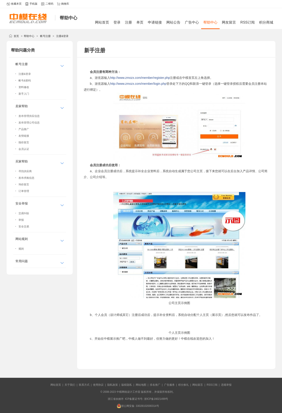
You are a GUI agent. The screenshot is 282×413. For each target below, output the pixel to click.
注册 (128, 22)
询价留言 (24, 184)
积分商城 (266, 22)
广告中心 (192, 22)
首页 (16, 36)
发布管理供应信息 (29, 116)
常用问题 (21, 261)
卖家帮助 (21, 106)
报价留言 (24, 142)
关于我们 (70, 384)
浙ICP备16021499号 (156, 398)
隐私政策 (112, 384)
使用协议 (98, 384)
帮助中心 (210, 22)
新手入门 (24, 93)
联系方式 (84, 384)
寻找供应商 (25, 171)
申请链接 (155, 22)
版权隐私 (126, 384)
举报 (21, 219)
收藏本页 (16, 3)
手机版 (33, 3)
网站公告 (173, 22)
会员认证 (24, 149)
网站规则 (21, 239)
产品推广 (24, 129)
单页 (139, 22)
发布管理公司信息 (29, 122)
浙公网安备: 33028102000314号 (138, 406)
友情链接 (24, 135)
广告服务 (169, 384)
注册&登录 (62, 36)
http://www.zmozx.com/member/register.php (140, 77)
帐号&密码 (25, 80)
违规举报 (226, 384)
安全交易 (24, 226)
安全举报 (21, 203)
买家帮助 (21, 161)
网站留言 (197, 384)
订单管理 (24, 191)
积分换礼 (183, 384)
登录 (117, 22)
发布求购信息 (26, 177)
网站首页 (102, 22)
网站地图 (141, 384)
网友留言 (229, 22)
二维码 (49, 3)
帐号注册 (45, 36)
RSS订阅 (247, 22)
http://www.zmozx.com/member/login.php (138, 83)
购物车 (65, 3)
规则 (21, 248)
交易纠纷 (24, 213)
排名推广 (155, 384)
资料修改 (24, 87)
